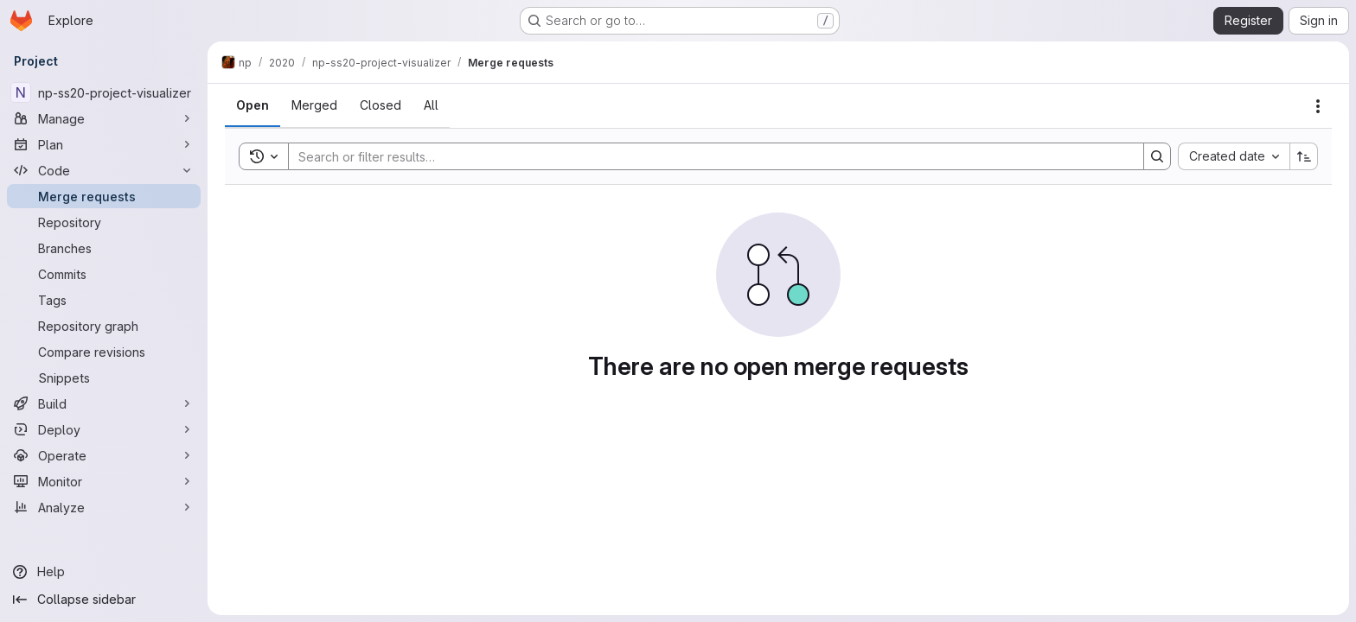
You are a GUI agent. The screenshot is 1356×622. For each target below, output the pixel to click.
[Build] (104, 403)
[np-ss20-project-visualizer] (104, 92)
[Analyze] (104, 507)
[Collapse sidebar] (104, 599)
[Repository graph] (104, 326)
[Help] (104, 572)
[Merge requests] (104, 196)
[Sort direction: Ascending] (1304, 156)
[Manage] (104, 118)
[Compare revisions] (104, 352)
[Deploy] (104, 429)
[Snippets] (104, 377)
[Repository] (104, 222)
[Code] (104, 170)
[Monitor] (104, 481)
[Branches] (104, 248)
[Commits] (104, 274)
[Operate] (104, 455)
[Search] (707, 156)
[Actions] (1318, 106)
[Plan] (104, 144)
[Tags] (104, 300)
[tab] (252, 105)
